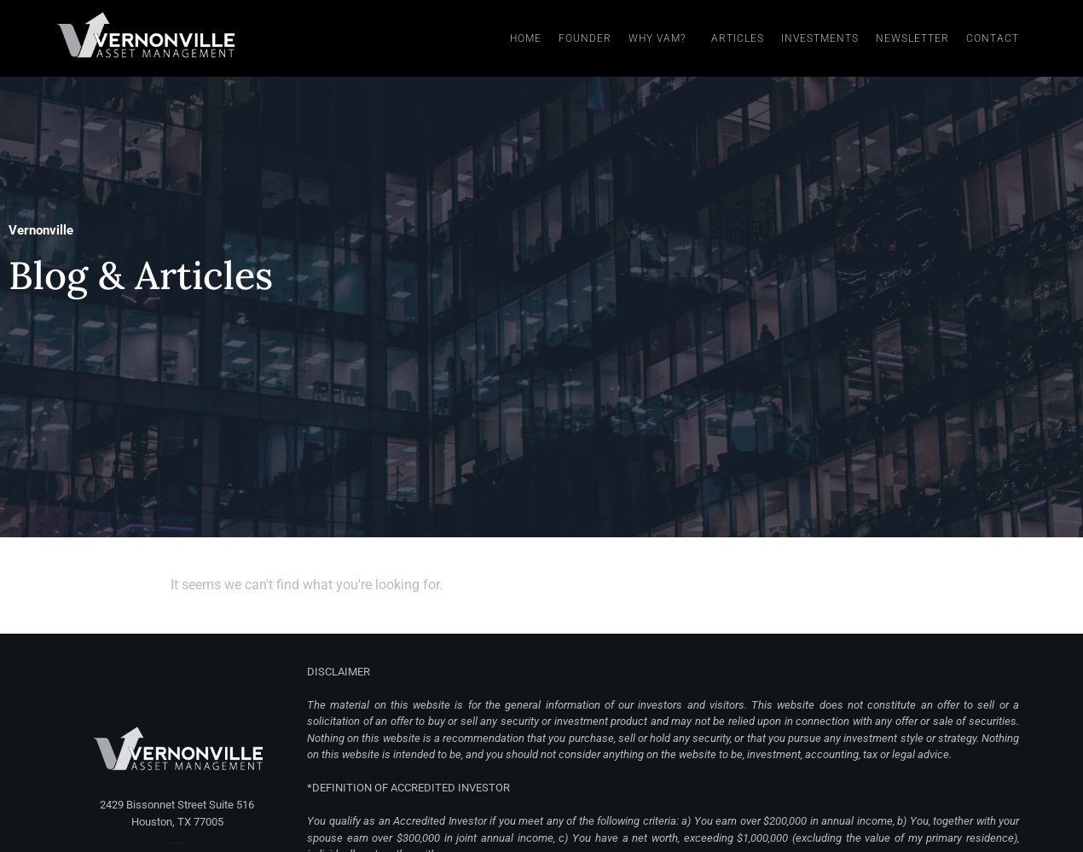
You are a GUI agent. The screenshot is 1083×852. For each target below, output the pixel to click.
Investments (820, 38)
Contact (992, 38)
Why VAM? (661, 38)
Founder (585, 38)
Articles (737, 38)
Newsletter (912, 38)
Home (526, 38)
